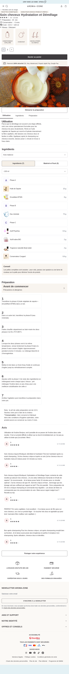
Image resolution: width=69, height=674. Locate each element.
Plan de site (33, 661)
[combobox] (35, 154)
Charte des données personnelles (17, 661)
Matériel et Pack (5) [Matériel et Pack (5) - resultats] (51, 163)
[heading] (34, 615)
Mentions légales (17, 657)
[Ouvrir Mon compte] (61, 6)
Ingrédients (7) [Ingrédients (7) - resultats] (18, 163)
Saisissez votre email (9, 594)
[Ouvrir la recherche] (6, 6)
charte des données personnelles (14, 608)
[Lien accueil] (35, 6)
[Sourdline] (34, 638)
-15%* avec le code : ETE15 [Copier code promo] (33, 2)
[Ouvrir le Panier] (65, 6)
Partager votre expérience (34, 553)
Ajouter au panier (34, 57)
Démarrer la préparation (34, 110)
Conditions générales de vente (47, 657)
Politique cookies (30, 657)
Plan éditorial (43, 661)
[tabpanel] (34, 86)
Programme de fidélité (56, 661)
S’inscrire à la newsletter (34, 601)
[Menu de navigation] (3, 6)
